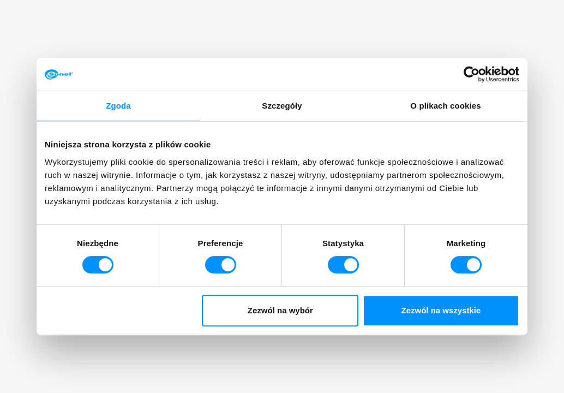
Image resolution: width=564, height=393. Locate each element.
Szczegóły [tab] (282, 105)
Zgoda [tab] (118, 105)
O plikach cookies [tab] (445, 105)
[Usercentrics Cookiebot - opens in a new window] (471, 74)
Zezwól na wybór (280, 310)
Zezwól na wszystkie (441, 310)
